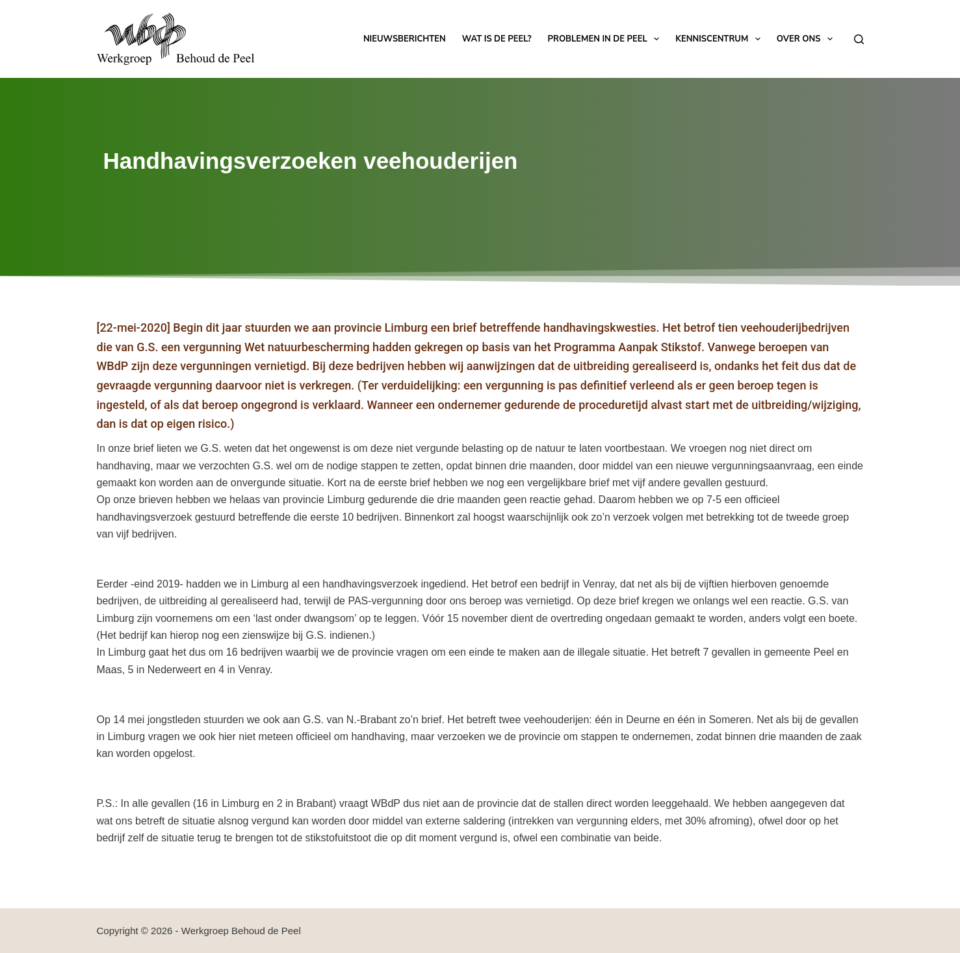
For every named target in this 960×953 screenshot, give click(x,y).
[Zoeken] (859, 39)
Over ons (807, 39)
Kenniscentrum (720, 39)
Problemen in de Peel (606, 39)
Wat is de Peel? (497, 39)
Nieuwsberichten (404, 39)
